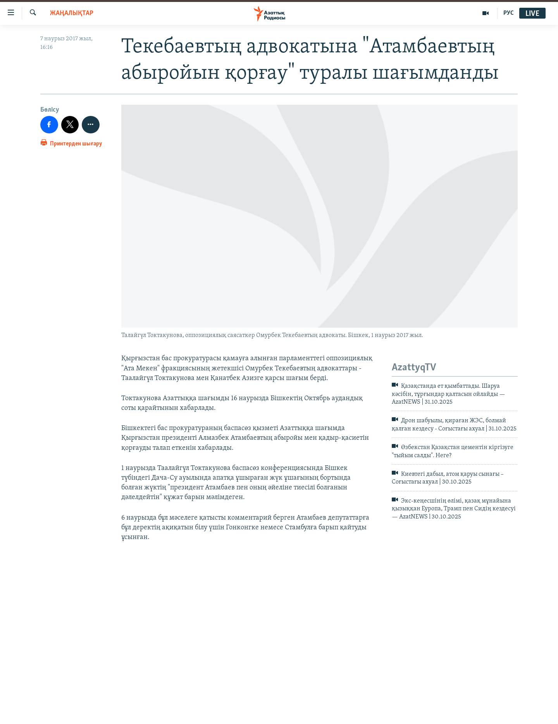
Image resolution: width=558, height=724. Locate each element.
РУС (508, 13)
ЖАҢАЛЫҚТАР (71, 13)
